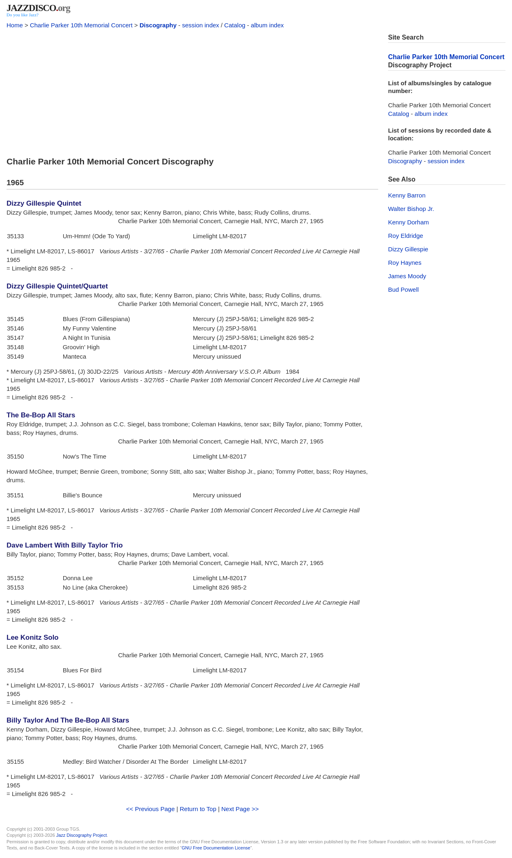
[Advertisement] (192, 90)
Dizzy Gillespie (408, 249)
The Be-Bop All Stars (41, 415)
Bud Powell (403, 289)
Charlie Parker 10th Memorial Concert (81, 25)
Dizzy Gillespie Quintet (44, 203)
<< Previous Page (150, 808)
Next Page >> (240, 808)
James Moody (407, 276)
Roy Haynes (404, 262)
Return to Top (198, 808)
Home (15, 25)
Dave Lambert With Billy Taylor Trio (65, 545)
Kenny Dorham (408, 222)
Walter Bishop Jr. (411, 208)
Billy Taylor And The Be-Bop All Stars (68, 720)
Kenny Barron (407, 195)
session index (200, 25)
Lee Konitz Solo (33, 637)
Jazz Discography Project (81, 835)
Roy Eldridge (405, 235)
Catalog (235, 25)
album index (267, 25)
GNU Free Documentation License (216, 847)
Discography (158, 25)
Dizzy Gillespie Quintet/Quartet (57, 286)
